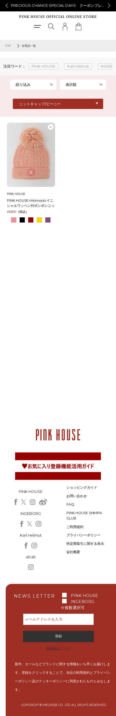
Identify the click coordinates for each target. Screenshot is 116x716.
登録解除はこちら (58, 649)
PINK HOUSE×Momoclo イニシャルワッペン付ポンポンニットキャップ (31, 203)
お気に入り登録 (51, 127)
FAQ (70, 504)
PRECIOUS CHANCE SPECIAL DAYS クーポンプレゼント (62, 5)
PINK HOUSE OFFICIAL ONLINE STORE (58, 17)
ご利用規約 (75, 527)
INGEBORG (82, 601)
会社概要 (73, 552)
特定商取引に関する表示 (85, 543)
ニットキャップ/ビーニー (40, 104)
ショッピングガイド (81, 487)
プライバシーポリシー (83, 535)
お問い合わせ (76, 496)
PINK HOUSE (84, 595)
